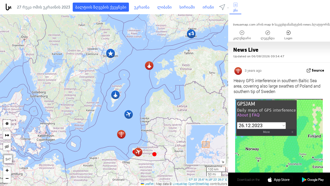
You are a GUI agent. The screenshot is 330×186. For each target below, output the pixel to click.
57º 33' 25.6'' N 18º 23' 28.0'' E (208, 179)
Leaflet (147, 184)
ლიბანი (164, 7)
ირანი (208, 7)
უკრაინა (142, 7)
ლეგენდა (268, 35)
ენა (235, 7)
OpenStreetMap (198, 184)
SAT (8, 159)
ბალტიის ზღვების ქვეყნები (100, 7)
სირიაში (187, 7)
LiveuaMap (180, 184)
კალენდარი (242, 35)
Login (288, 35)
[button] (154, 154)
